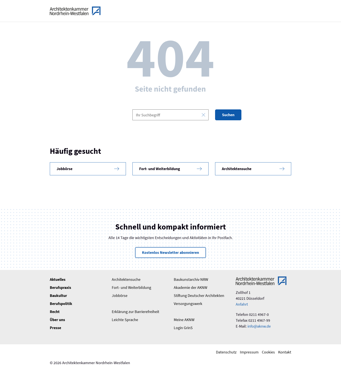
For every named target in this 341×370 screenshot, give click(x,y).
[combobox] (170, 114)
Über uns (57, 319)
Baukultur (58, 295)
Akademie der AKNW (190, 287)
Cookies (268, 352)
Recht (55, 311)
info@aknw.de (259, 326)
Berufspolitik (61, 303)
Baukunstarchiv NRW (191, 279)
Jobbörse (119, 295)
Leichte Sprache (125, 319)
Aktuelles (57, 279)
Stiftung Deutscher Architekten (199, 295)
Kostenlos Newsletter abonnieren (170, 252)
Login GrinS (183, 327)
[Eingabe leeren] (203, 115)
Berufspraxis (60, 287)
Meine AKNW (184, 319)
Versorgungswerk (188, 303)
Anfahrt (242, 304)
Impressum (249, 352)
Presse (55, 327)
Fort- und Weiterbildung (131, 287)
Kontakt (284, 352)
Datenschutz (226, 352)
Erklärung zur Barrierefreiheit (135, 311)
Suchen (228, 114)
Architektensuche (126, 279)
